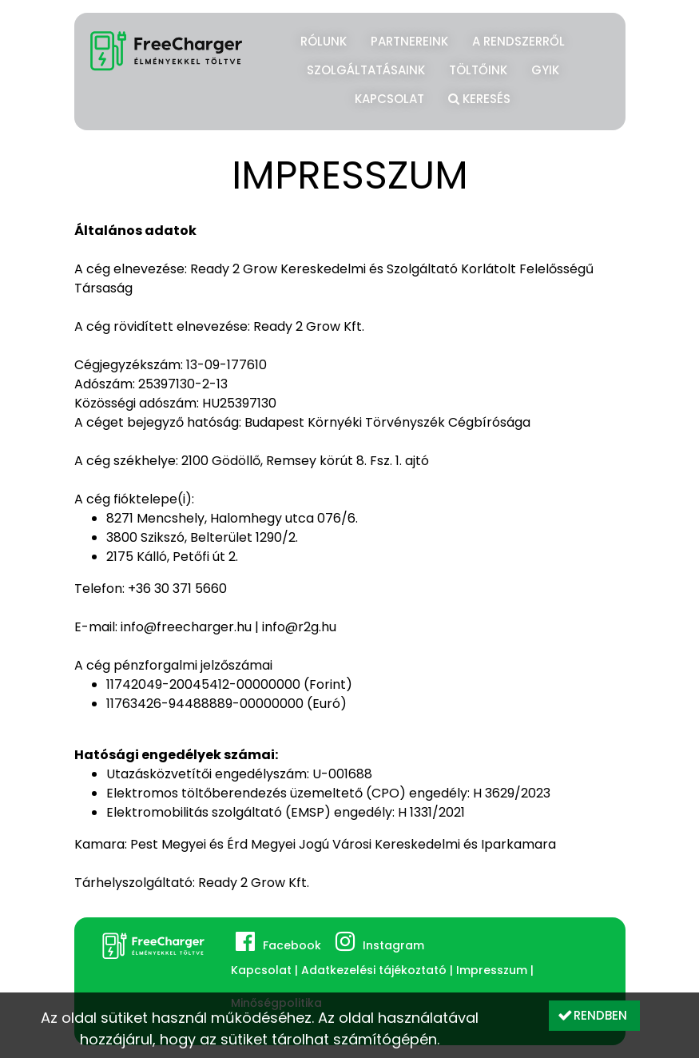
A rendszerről (518, 41)
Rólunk (323, 41)
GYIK (545, 70)
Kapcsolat (389, 98)
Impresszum (491, 970)
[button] (594, 1015)
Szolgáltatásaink (366, 70)
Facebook (292, 945)
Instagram (393, 945)
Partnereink (409, 41)
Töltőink (478, 70)
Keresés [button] (479, 96)
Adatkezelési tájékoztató (374, 970)
